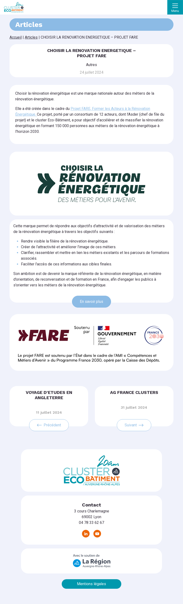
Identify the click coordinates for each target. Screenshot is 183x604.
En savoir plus (91, 301)
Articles (31, 37)
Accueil (16, 37)
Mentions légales (91, 584)
